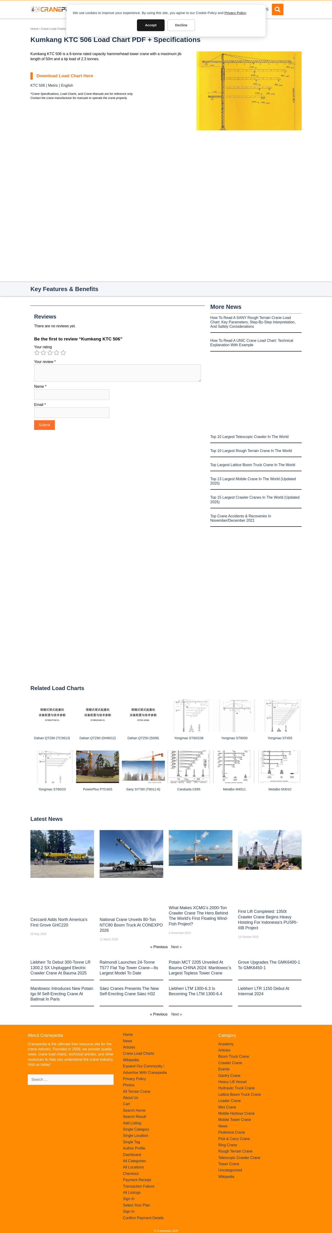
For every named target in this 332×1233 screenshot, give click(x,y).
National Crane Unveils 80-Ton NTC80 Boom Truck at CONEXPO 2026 (131, 925)
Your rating (43, 347)
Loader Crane (229, 1101)
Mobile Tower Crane (234, 1120)
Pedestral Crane (231, 1132)
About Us (130, 1098)
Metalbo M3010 (280, 789)
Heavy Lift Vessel (232, 1082)
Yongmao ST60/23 (52, 789)
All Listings (131, 1192)
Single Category (136, 1129)
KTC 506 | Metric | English (51, 85)
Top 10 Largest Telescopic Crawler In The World (249, 437)
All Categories (134, 1161)
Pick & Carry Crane (234, 1139)
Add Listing (132, 1123)
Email (40, 405)
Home (34, 28)
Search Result (134, 1117)
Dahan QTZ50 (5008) (143, 738)
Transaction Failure (138, 1186)
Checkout (131, 1174)
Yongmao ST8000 (234, 738)
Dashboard (132, 1155)
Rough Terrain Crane (235, 1151)
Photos (128, 1085)
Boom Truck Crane (233, 1056)
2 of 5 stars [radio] (43, 352)
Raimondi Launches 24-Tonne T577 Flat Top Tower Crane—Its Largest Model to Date (129, 967)
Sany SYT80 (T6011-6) (143, 789)
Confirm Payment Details (143, 1218)
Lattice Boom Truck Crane (239, 1094)
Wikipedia (131, 1060)
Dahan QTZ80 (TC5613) (52, 738)
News (127, 1041)
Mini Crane (227, 1107)
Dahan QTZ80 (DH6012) (98, 738)
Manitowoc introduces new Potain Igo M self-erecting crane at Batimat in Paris (61, 994)
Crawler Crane (230, 1063)
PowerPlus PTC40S (97, 789)
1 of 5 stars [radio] (37, 352)
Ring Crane (227, 1145)
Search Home (134, 1110)
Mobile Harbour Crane (236, 1113)
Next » (176, 947)
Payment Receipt (137, 1180)
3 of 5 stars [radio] (50, 352)
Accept (151, 25)
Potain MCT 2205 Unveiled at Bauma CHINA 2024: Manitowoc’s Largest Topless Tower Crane (200, 967)
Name (40, 386)
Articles (129, 1047)
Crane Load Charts (53, 28)
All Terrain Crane (136, 1091)
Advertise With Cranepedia (145, 1073)
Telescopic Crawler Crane (239, 1158)
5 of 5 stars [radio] (63, 352)
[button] (277, 9)
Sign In (128, 1199)
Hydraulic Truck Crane (236, 1088)
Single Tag (131, 1142)
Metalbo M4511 (234, 789)
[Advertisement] (249, 169)
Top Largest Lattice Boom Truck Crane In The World (252, 465)
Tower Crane (228, 1164)
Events (224, 1069)
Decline (181, 25)
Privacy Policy (235, 13)
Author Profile (134, 1148)
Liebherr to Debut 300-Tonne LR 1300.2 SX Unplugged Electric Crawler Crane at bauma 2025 (60, 967)
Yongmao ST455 (280, 738)
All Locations (133, 1167)
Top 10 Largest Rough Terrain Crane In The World (251, 451)
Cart (126, 1104)
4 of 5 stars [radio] (56, 352)
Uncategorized (230, 1170)
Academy (226, 1044)
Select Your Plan (136, 1205)
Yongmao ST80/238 (188, 738)
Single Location (135, 1136)
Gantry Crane (229, 1076)
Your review (45, 362)
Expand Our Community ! (143, 1066)
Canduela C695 (188, 789)
